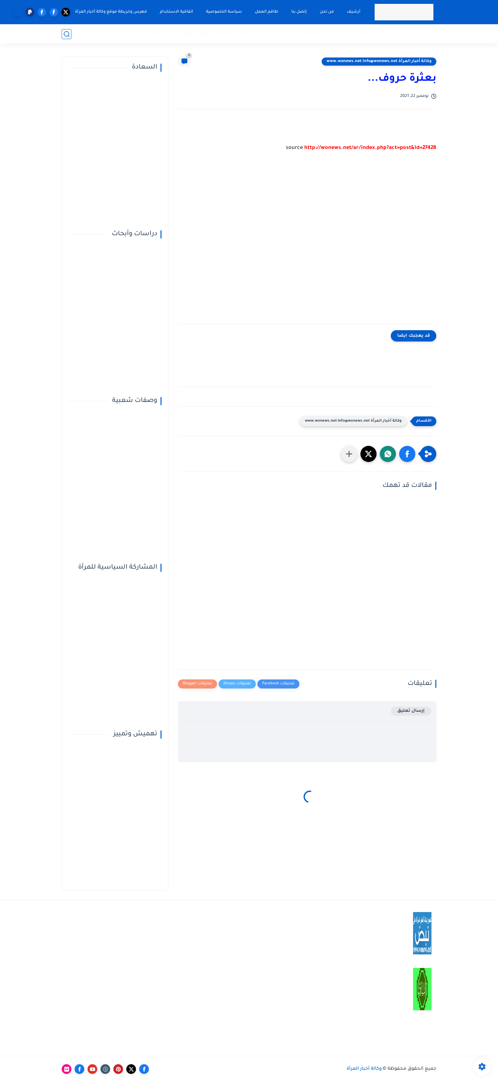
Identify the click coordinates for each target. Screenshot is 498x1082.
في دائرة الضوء (281, 34)
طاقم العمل (266, 12)
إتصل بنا (299, 12)
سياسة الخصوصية (224, 12)
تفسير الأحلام (216, 34)
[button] (407, 454)
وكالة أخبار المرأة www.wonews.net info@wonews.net (379, 61)
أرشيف (353, 12)
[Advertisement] (307, 242)
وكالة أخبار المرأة (364, 1069)
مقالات (187, 34)
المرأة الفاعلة (319, 34)
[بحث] (66, 34)
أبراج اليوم (247, 34)
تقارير (430, 34)
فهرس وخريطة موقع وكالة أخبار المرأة (111, 12)
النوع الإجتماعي (156, 34)
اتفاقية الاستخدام (176, 12)
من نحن (327, 12)
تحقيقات (409, 34)
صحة (345, 34)
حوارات (386, 34)
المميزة (364, 34)
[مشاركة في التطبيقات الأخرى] (349, 454)
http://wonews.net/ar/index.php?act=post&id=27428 (370, 148)
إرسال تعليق (411, 711)
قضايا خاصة (120, 34)
